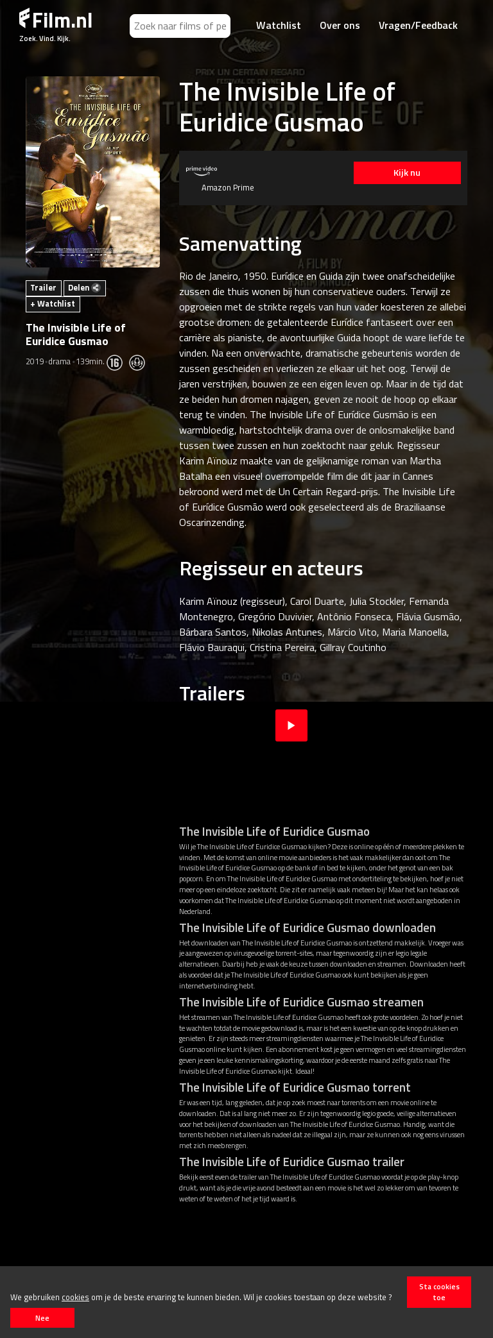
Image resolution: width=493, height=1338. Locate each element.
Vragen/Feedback (418, 25)
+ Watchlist (52, 303)
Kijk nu (406, 172)
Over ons (340, 25)
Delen (84, 287)
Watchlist (278, 25)
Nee (42, 1317)
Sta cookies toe (439, 1292)
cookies (75, 1297)
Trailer (43, 287)
